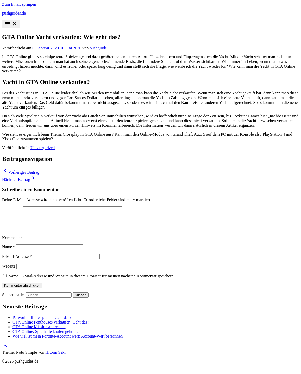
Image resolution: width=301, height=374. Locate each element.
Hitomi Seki (55, 358)
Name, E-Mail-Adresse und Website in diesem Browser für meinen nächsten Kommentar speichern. (91, 282)
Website (8, 272)
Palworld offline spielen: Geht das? (41, 323)
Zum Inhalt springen (19, 4)
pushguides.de (14, 13)
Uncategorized (42, 147)
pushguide (98, 48)
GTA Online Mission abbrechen (39, 333)
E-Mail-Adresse (17, 263)
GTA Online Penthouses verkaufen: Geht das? (50, 328)
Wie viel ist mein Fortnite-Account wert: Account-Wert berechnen (67, 342)
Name (8, 253)
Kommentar (12, 244)
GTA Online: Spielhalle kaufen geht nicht (47, 337)
